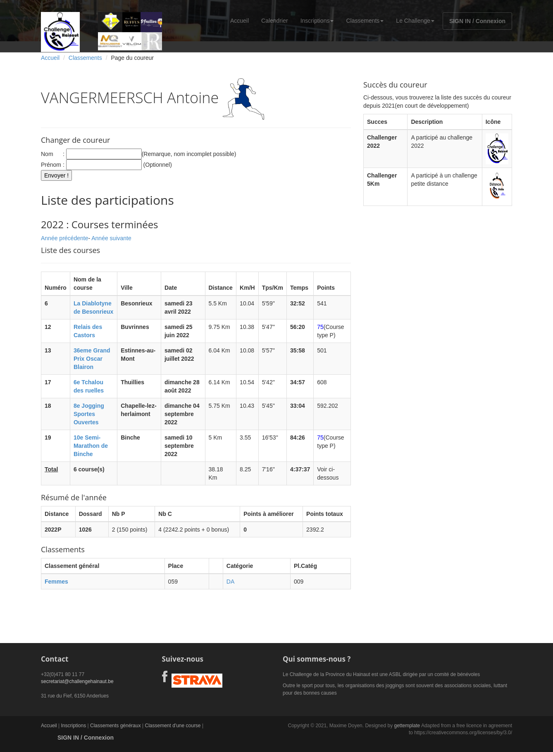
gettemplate (407, 725)
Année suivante (111, 238)
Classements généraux (115, 725)
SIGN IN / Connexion (477, 21)
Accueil (239, 20)
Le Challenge (415, 20)
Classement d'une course (173, 725)
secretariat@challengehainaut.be (77, 681)
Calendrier (274, 20)
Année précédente (64, 238)
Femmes (56, 581)
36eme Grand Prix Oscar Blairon (92, 358)
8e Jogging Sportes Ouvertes (89, 414)
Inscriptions (317, 20)
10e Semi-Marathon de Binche (91, 445)
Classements (365, 20)
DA (230, 581)
